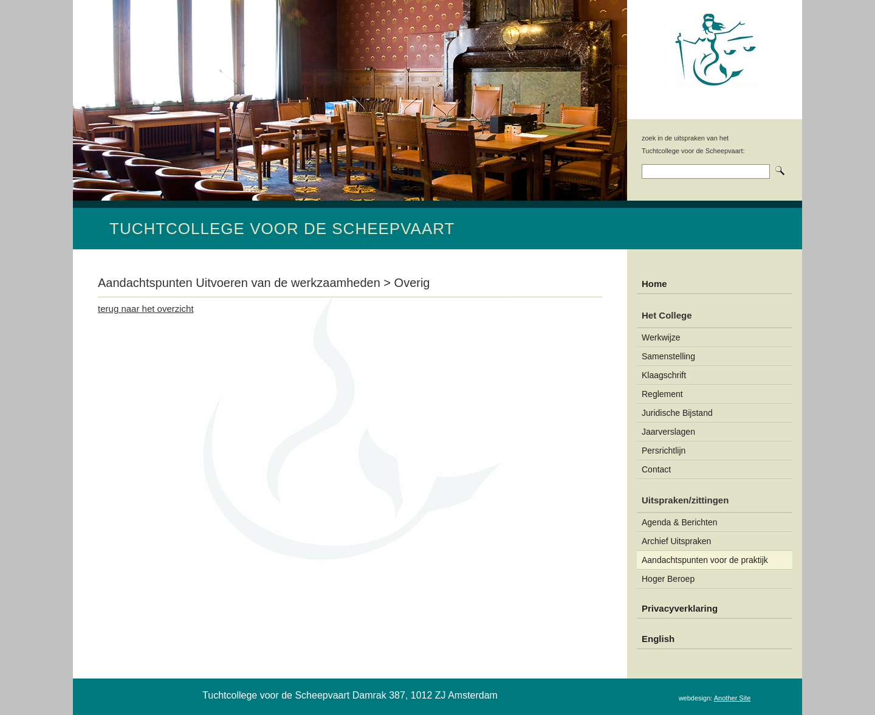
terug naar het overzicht (146, 308)
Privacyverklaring (680, 608)
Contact (656, 469)
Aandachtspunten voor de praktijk (705, 560)
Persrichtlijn (663, 450)
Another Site (732, 698)
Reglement (662, 394)
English (658, 639)
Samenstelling (668, 356)
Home (654, 283)
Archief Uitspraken (676, 541)
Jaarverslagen (668, 432)
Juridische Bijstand (677, 413)
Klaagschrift (664, 375)
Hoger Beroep (668, 579)
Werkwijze (661, 337)
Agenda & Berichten (680, 522)
